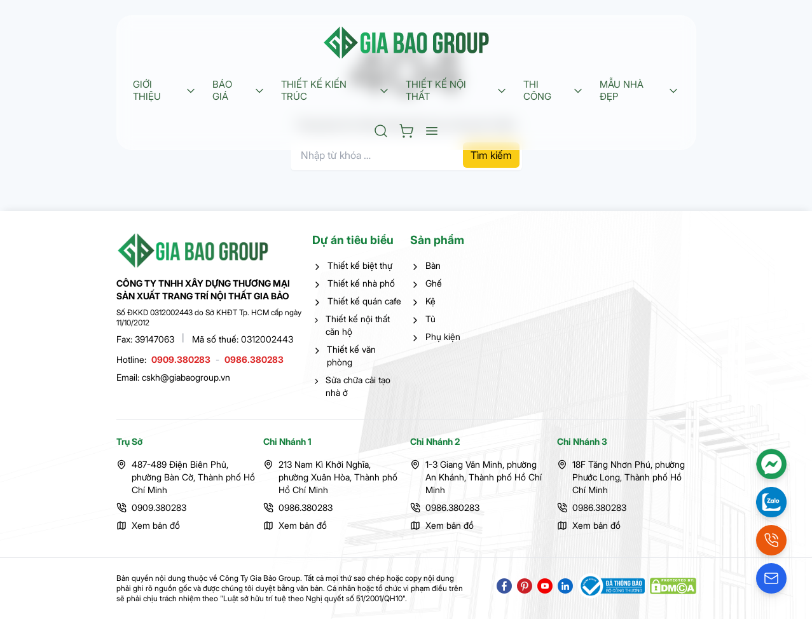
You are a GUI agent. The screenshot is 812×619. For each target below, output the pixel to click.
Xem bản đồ (156, 525)
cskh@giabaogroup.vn (186, 377)
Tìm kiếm (491, 155)
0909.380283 (180, 359)
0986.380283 (254, 359)
